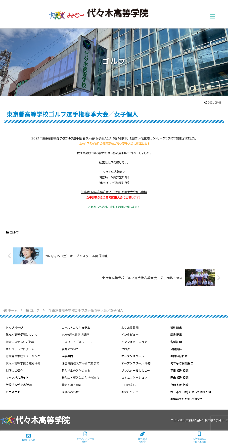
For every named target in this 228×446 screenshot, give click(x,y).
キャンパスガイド (17, 377)
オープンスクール (132, 356)
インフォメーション (134, 342)
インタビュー (129, 334)
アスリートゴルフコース (77, 342)
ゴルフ (12, 232)
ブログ (125, 349)
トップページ (14, 328)
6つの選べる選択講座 (75, 334)
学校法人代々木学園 (19, 385)
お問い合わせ (178, 356)
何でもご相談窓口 (181, 363)
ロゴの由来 (13, 392)
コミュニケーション (134, 377)
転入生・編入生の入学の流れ (80, 377)
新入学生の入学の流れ (76, 370)
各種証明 (176, 342)
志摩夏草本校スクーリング (23, 356)
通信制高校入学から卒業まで (80, 363)
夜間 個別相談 (179, 385)
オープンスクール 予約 (136, 363)
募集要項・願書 (72, 385)
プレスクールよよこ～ (135, 370)
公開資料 (176, 349)
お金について (129, 392)
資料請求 (176, 328)
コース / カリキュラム (76, 328)
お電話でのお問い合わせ (186, 399)
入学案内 (67, 356)
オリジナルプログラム (20, 349)
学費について (70, 349)
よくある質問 (129, 328)
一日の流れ (128, 385)
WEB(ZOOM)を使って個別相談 (190, 392)
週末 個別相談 (179, 377)
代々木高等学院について (21, 334)
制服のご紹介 (14, 370)
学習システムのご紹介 (20, 342)
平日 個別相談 (179, 370)
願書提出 (176, 334)
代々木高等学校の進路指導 (23, 363)
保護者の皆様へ (72, 392)
